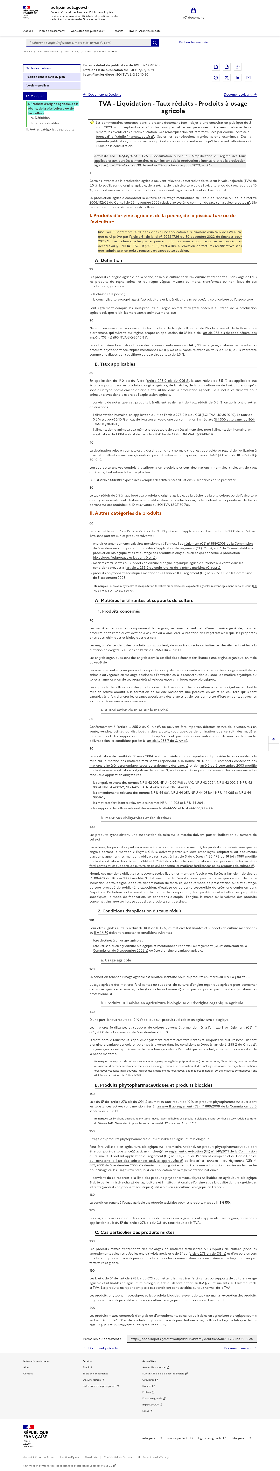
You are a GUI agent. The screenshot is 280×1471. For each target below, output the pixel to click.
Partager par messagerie (248, 77)
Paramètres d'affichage (155, 1457)
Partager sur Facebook (216, 77)
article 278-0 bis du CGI (166, 380)
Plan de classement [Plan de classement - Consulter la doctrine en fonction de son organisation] (52, 31)
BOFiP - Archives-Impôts (144, 31)
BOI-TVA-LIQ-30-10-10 (218, 414)
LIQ (77, 51)
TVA (67, 51)
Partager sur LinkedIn (238, 77)
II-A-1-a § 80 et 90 (236, 976)
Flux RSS (87, 1367)
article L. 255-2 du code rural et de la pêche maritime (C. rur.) (171, 567)
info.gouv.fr (150, 1438)
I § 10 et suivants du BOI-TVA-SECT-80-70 (157, 504)
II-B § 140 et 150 (107, 1324)
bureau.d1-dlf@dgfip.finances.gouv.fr (123, 136)
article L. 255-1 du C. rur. (159, 650)
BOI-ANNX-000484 (108, 480)
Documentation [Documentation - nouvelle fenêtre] (92, 1380)
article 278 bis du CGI (145, 531)
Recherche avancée (193, 42)
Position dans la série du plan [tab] (45, 77)
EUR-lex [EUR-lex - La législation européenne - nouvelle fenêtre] (146, 1392)
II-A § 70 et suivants (214, 1283)
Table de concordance (95, 1373)
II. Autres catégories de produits (50, 129)
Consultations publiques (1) (89, 31)
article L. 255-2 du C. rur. (137, 726)
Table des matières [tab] (38, 68)
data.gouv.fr (239, 1438)
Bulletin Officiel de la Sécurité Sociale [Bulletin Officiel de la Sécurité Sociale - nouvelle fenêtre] (163, 1373)
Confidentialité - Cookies (118, 1457)
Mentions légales (69, 1457)
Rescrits (118, 31)
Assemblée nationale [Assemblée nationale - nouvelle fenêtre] (153, 1367)
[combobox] (88, 43)
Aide (26, 1367)
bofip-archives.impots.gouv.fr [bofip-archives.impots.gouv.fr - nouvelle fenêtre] (99, 1386)
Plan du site (91, 1457)
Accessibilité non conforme (39, 1457)
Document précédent (104, 94)
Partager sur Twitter (227, 77)
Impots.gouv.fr (150, 1404)
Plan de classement (48, 51)
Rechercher (155, 43)
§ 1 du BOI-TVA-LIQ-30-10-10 (137, 246)
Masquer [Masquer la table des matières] (37, 96)
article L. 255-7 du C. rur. (165, 740)
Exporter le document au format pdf (216, 67)
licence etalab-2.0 (102, 1466)
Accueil (28, 31)
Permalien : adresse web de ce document (238, 67)
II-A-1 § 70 (101, 932)
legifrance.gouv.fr (210, 1438)
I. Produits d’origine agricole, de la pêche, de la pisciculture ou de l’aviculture (53, 108)
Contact (28, 1373)
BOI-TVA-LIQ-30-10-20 (195, 434)
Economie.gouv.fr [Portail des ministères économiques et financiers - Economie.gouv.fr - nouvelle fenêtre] (152, 1398)
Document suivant (238, 94)
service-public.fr (178, 1438)
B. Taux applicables (45, 123)
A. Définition (40, 117)
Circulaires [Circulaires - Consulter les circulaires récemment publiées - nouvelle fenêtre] (148, 1380)
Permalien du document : (102, 1338)
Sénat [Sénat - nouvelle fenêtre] (145, 1411)
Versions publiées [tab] (37, 86)
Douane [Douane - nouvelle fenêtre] (146, 1386)
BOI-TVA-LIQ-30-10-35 (130, 337)
